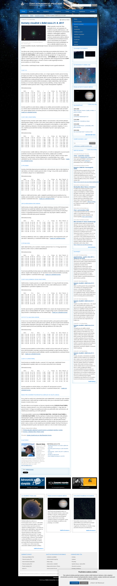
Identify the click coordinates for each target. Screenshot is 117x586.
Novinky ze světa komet (53, 454)
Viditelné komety (29, 469)
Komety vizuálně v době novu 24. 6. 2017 (84, 326)
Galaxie (74, 559)
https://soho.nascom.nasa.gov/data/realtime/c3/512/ (87, 182)
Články (23, 11)
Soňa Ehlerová (85, 208)
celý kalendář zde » (90, 134)
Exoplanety (77, 29)
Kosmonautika (78, 21)
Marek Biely (32, 19)
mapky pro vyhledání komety (29, 112)
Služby (67, 11)
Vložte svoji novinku (92, 149)
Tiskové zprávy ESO (27, 564)
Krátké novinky (79, 150)
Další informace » (39, 548)
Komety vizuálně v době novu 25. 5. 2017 (84, 353)
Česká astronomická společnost (32, 573)
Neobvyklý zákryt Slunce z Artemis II (84, 187)
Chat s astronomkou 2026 (81, 210)
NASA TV (24, 568)
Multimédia (77, 37)
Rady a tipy (49, 561)
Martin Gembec (85, 165)
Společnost (82, 11)
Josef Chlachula (85, 154)
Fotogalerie (58, 11)
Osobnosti (76, 39)
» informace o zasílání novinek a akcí (83, 146)
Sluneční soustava (39, 15)
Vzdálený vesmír (78, 32)
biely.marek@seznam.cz (26, 465)
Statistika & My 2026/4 (85, 157)
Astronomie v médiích (52, 564)
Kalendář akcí (78, 105)
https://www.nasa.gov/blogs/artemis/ (83, 244)
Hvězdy (76, 27)
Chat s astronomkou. (87, 216)
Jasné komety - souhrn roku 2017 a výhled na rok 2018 (84, 257)
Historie (76, 44)
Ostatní (76, 42)
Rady (73, 11)
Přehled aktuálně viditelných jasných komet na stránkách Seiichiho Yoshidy (43, 430)
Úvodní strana (24, 15)
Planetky (74, 561)
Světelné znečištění (79, 34)
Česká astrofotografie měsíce (83, 87)
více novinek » (92, 247)
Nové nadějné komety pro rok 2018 (56, 456)
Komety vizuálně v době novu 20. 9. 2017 (84, 283)
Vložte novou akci (92, 104)
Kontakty (92, 11)
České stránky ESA (27, 566)
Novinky (31, 11)
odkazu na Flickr (91, 201)
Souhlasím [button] (74, 583)
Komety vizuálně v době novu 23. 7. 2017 (84, 301)
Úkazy (75, 19)
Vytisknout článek (65, 19)
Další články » (92, 381)
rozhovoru (87, 160)
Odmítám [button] (84, 583)
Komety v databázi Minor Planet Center (33, 431)
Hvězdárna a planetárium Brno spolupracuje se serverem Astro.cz (57, 573)
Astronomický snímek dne (82, 65)
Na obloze (46, 11)
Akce (38, 11)
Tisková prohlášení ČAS (28, 557)
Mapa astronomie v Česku (53, 566)
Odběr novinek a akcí (80, 139)
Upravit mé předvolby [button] (97, 583)
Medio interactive (50, 580)
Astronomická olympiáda (28, 561)
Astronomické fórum (52, 568)
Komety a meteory (76, 568)
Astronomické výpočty (52, 559)
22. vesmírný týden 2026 (29, 496)
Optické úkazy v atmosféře (78, 564)
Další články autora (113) (53, 444)
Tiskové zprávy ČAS (27, 559)
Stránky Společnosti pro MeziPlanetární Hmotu (39, 435)
